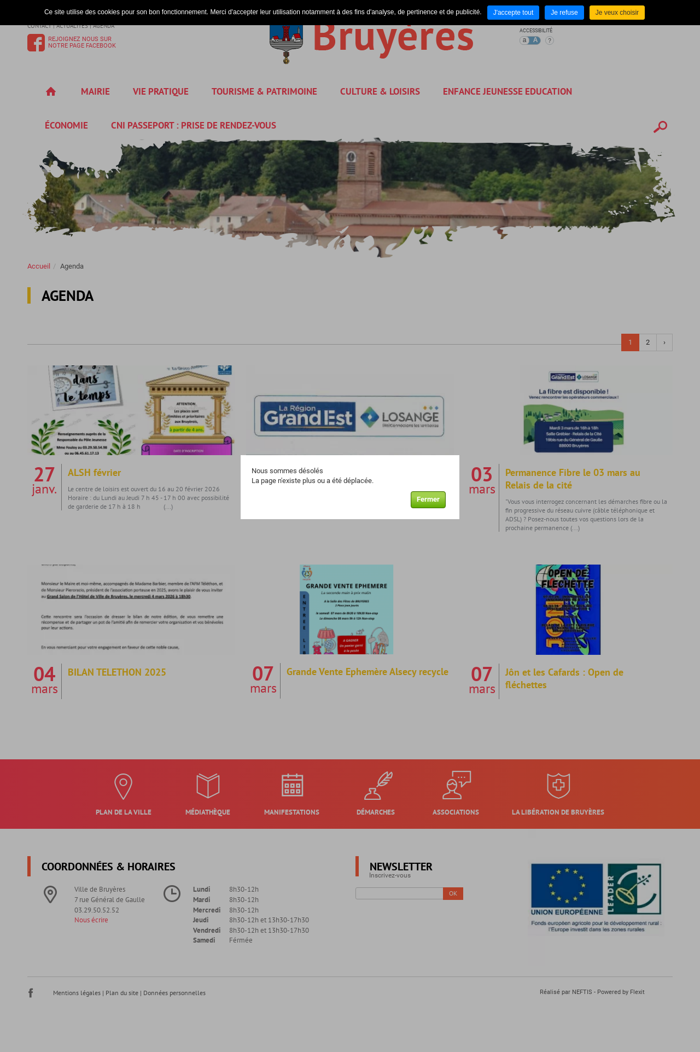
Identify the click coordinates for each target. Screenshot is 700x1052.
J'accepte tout (513, 12)
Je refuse (564, 12)
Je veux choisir (617, 12)
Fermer (428, 499)
